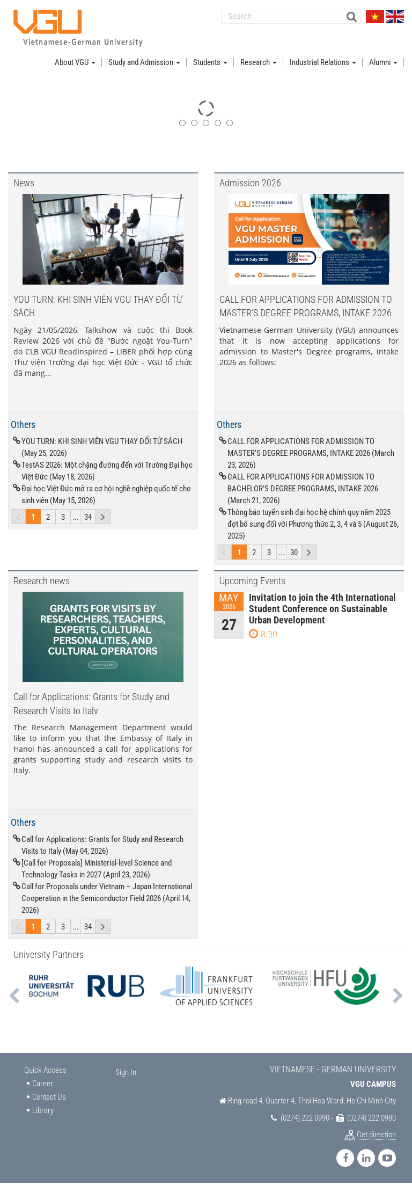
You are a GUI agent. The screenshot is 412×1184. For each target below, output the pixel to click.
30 (294, 553)
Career (42, 1084)
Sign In (125, 1073)
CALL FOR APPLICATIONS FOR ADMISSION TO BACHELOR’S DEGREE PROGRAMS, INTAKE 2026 (302, 489)
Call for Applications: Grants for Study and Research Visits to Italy (91, 704)
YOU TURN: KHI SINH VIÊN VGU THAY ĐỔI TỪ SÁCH (97, 306)
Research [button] (258, 63)
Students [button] (210, 63)
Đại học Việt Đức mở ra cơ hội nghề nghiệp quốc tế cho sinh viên (106, 495)
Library (43, 1111)
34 (88, 518)
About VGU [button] (75, 63)
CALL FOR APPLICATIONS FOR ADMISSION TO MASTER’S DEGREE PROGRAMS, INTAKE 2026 (305, 306)
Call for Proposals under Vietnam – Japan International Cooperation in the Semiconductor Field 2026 (106, 899)
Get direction (376, 1136)
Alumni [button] (383, 63)
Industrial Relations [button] (323, 63)
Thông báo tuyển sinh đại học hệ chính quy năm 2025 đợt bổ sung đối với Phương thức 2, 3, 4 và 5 (313, 525)
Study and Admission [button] (144, 63)
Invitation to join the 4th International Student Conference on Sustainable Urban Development (322, 610)
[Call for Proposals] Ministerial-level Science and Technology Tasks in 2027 (96, 870)
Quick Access (45, 1071)
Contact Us (49, 1098)
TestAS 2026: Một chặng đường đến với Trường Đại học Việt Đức (107, 472)
